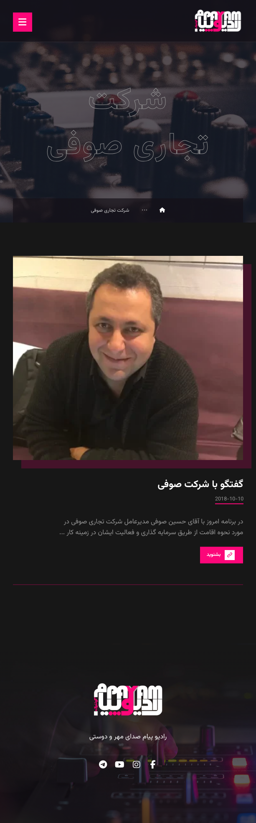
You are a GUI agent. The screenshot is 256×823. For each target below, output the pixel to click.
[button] (22, 22)
